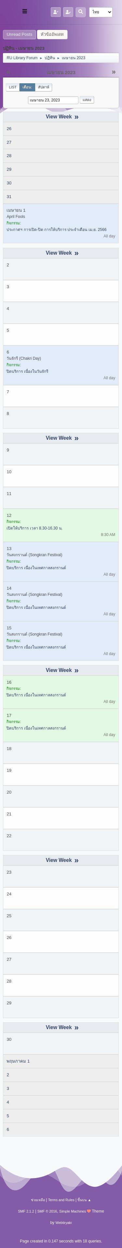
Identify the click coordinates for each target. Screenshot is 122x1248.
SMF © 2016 (47, 1211)
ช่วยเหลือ (38, 1200)
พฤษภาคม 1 (18, 1061)
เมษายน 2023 (61, 72)
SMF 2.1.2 (26, 1211)
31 (9, 196)
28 (9, 155)
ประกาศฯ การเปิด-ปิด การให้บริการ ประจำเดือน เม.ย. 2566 (56, 229)
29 (9, 169)
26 (9, 128)
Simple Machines (72, 1211)
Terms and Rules (61, 1200)
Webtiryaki (63, 1223)
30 (9, 183)
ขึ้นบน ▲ (84, 1200)
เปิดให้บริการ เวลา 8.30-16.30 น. (34, 528)
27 (9, 142)
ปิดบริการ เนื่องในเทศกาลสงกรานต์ (36, 568)
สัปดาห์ (43, 87)
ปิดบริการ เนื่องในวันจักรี (27, 371)
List (13, 87)
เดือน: (27, 87)
